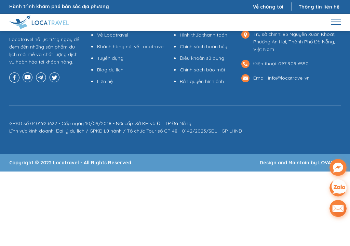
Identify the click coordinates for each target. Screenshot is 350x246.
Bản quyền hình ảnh (202, 81)
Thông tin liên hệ (319, 7)
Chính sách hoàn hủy (203, 46)
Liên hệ (105, 81)
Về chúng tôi (268, 7)
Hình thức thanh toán (203, 35)
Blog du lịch (110, 70)
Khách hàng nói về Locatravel (130, 46)
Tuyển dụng (110, 58)
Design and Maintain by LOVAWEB (300, 163)
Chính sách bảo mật (202, 70)
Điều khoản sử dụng (202, 58)
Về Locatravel (112, 35)
